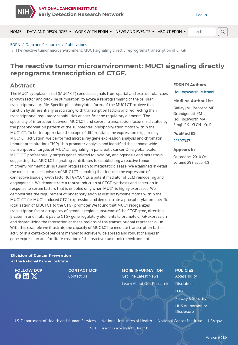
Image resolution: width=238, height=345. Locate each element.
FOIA (179, 291)
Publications (76, 44)
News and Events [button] (133, 31)
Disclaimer (184, 283)
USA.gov (215, 320)
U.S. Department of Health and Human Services (54, 320)
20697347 (181, 140)
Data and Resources (43, 44)
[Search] (202, 31)
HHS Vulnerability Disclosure (191, 308)
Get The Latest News (140, 276)
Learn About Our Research (145, 283)
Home (15, 31)
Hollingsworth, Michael (193, 91)
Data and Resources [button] (47, 31)
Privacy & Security (190, 298)
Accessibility (186, 276)
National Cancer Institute (180, 320)
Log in (201, 14)
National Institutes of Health (126, 320)
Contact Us (77, 276)
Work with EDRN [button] (92, 31)
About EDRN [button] (170, 31)
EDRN (15, 44)
